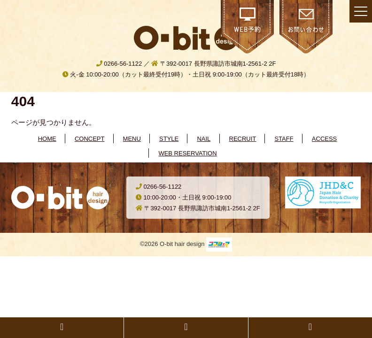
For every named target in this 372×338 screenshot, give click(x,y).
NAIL (203, 138)
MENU (132, 138)
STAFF (283, 138)
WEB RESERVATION (187, 153)
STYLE (168, 138)
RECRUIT (242, 138)
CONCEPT (90, 138)
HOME (47, 138)
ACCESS (324, 138)
